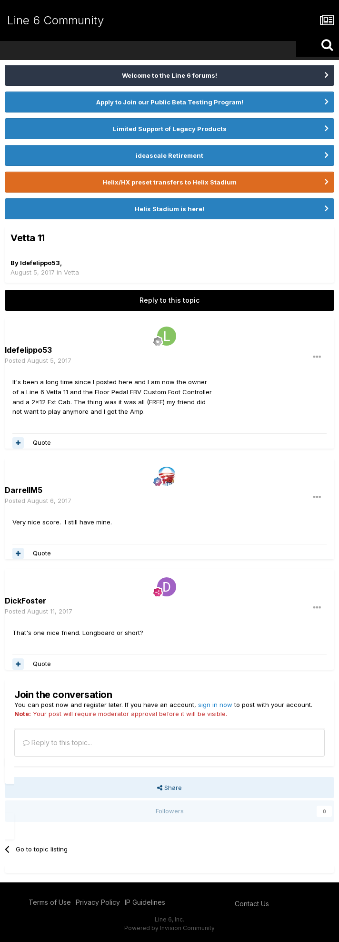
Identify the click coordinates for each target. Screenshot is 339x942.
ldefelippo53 (40, 262)
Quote (42, 442)
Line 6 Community (55, 20)
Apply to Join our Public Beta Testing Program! (169, 102)
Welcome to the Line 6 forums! (169, 75)
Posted (38, 360)
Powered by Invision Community (169, 928)
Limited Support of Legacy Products (170, 129)
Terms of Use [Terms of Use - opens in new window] (50, 902)
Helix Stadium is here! (169, 209)
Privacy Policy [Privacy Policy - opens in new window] (98, 902)
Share (169, 787)
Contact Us (252, 904)
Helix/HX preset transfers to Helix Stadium (169, 182)
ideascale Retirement (169, 155)
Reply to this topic (169, 300)
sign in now (215, 704)
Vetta (71, 272)
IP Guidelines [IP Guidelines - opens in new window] (145, 902)
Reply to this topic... (57, 742)
